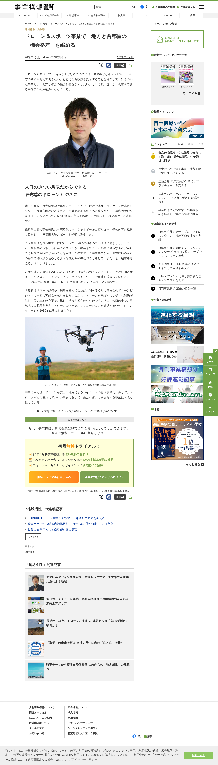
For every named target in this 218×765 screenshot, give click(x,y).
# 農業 (191, 15)
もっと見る (33, 537)
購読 (148, 736)
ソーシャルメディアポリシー (84, 728)
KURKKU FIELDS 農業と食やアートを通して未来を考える (66, 518)
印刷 (120, 65)
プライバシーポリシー (80, 723)
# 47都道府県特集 (49, 15)
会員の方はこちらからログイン (104, 477)
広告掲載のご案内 (163, 7)
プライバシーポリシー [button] (83, 759)
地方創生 (30, 552)
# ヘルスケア (26, 15)
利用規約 (73, 718)
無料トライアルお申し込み (54, 477)
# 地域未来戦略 (96, 15)
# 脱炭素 (120, 15)
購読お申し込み (38, 712)
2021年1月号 (125, 57)
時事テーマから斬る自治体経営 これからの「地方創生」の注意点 (70, 523)
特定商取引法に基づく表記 (83, 733)
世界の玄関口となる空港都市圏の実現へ (54, 529)
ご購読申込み (186, 7)
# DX (144, 15)
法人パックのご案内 (40, 718)
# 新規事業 (73, 15)
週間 (190, 236)
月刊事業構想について (41, 707)
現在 (180, 236)
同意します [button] (198, 755)
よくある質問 (36, 728)
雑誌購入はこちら (39, 723)
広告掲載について (78, 707)
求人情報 (73, 712)
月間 (201, 236)
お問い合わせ (36, 733)
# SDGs (167, 15)
